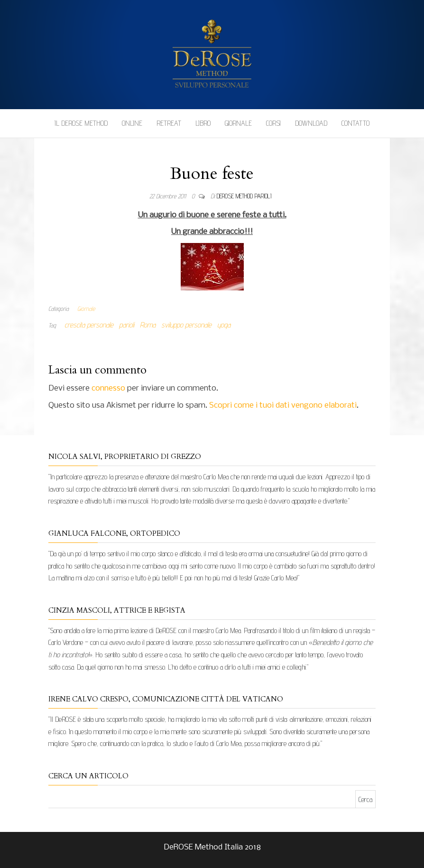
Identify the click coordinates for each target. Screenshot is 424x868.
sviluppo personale (186, 324)
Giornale (238, 123)
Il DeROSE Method (81, 123)
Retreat (169, 123)
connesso (108, 388)
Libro (203, 123)
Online (132, 123)
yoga (223, 324)
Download (311, 123)
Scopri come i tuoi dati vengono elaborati (283, 405)
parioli (126, 324)
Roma (148, 324)
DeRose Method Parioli (244, 196)
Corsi (273, 123)
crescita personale (89, 324)
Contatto (355, 123)
